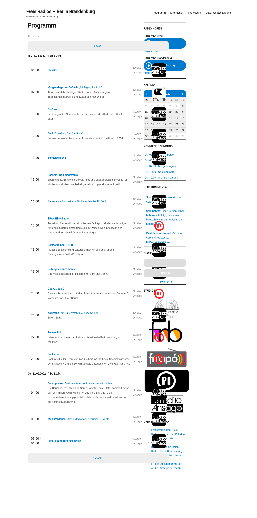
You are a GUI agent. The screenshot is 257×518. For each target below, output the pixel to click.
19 (202, 124)
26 (188, 106)
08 (223, 112)
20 (209, 124)
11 (195, 118)
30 (216, 106)
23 (181, 130)
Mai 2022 (202, 94)
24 (188, 130)
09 (181, 118)
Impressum (192, 10)
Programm (157, 10)
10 (188, 118)
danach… (99, 482)
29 (209, 106)
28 (202, 106)
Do (202, 100)
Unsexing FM (192, 445)
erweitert (203, 272)
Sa (216, 100)
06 (209, 112)
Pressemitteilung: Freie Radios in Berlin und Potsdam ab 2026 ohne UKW (205, 437)
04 (195, 112)
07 (216, 112)
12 (202, 118)
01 (223, 106)
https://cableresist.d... (205, 233)
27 (195, 106)
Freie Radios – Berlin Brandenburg (62, 10)
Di (188, 100)
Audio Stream (185, 49)
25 (181, 106)
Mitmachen (174, 10)
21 (216, 124)
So (223, 100)
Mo (181, 100)
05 (202, 112)
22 (223, 124)
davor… (99, 45)
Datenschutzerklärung (216, 10)
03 (188, 112)
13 (209, 118)
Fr (209, 100)
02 (181, 112)
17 (188, 124)
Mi (195, 100)
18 (195, 124)
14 (216, 118)
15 (223, 118)
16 (181, 124)
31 (188, 137)
